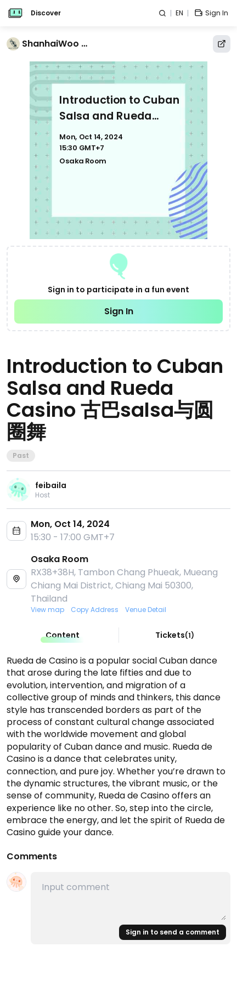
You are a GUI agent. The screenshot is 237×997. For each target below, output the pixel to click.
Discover (46, 13)
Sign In (118, 311)
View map (47, 609)
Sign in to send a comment (172, 932)
